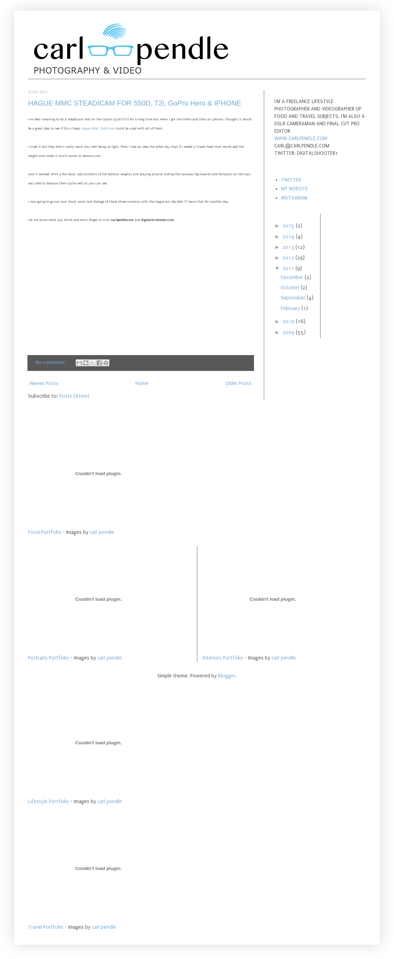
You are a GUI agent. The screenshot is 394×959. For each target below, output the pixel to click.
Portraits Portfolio (48, 658)
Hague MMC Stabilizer (98, 128)
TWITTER (291, 180)
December (293, 277)
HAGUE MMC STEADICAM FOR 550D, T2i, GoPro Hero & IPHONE (134, 103)
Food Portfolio (44, 532)
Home (141, 383)
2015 (289, 226)
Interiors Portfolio (223, 658)
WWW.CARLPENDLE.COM (300, 138)
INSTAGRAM (294, 198)
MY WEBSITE (294, 189)
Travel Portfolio (45, 927)
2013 (289, 247)
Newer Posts (44, 383)
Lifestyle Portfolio (48, 802)
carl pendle (102, 532)
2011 (289, 268)
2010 (289, 321)
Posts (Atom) (74, 396)
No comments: (51, 362)
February (291, 308)
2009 (289, 332)
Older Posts (238, 383)
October (291, 288)
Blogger (226, 676)
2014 (289, 237)
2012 (289, 258)
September (294, 298)
